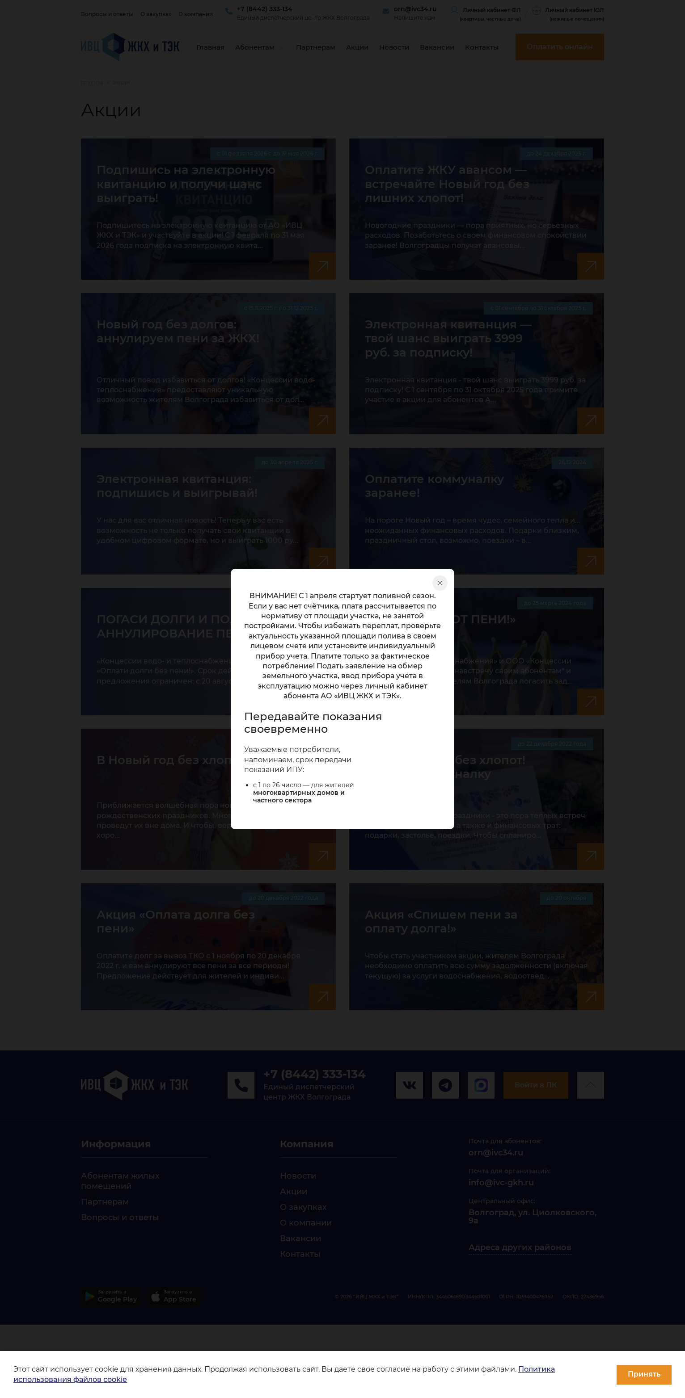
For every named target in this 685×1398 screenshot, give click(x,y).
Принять (644, 1374)
